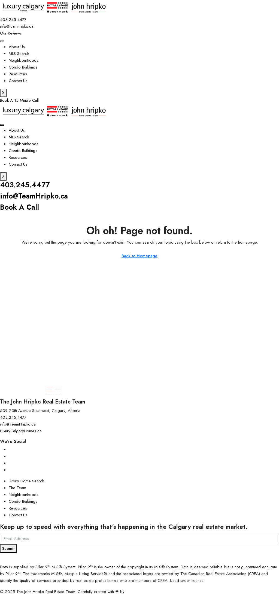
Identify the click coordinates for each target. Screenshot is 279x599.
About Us (17, 47)
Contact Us (18, 81)
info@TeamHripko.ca (34, 195)
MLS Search (19, 54)
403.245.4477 (25, 184)
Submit (8, 548)
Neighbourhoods (23, 60)
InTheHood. (136, 591)
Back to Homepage (139, 256)
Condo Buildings (23, 67)
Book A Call (20, 206)
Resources (18, 74)
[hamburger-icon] (2, 41)
